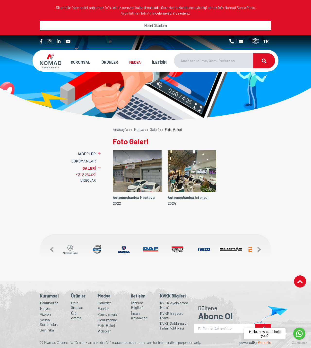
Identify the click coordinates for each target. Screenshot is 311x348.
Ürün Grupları (77, 305)
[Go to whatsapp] (299, 334)
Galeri (154, 129)
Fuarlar (103, 308)
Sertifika (47, 330)
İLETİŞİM (159, 62)
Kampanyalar (108, 314)
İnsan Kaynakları (139, 315)
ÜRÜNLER (110, 62)
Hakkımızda (49, 302)
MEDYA (135, 62)
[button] (49, 249)
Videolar (104, 331)
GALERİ (89, 168)
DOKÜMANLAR (83, 161)
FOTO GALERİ (86, 174)
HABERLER (86, 153)
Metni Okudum (155, 25)
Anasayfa (120, 129)
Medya (139, 129)
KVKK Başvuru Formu (171, 315)
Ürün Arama (76, 315)
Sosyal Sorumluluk (49, 322)
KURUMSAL (80, 62)
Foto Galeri (173, 129)
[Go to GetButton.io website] (299, 343)
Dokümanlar (107, 319)
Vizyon (45, 314)
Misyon (45, 308)
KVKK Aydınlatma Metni (174, 305)
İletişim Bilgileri (137, 305)
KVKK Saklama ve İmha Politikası (174, 325)
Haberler (104, 302)
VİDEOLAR (88, 180)
